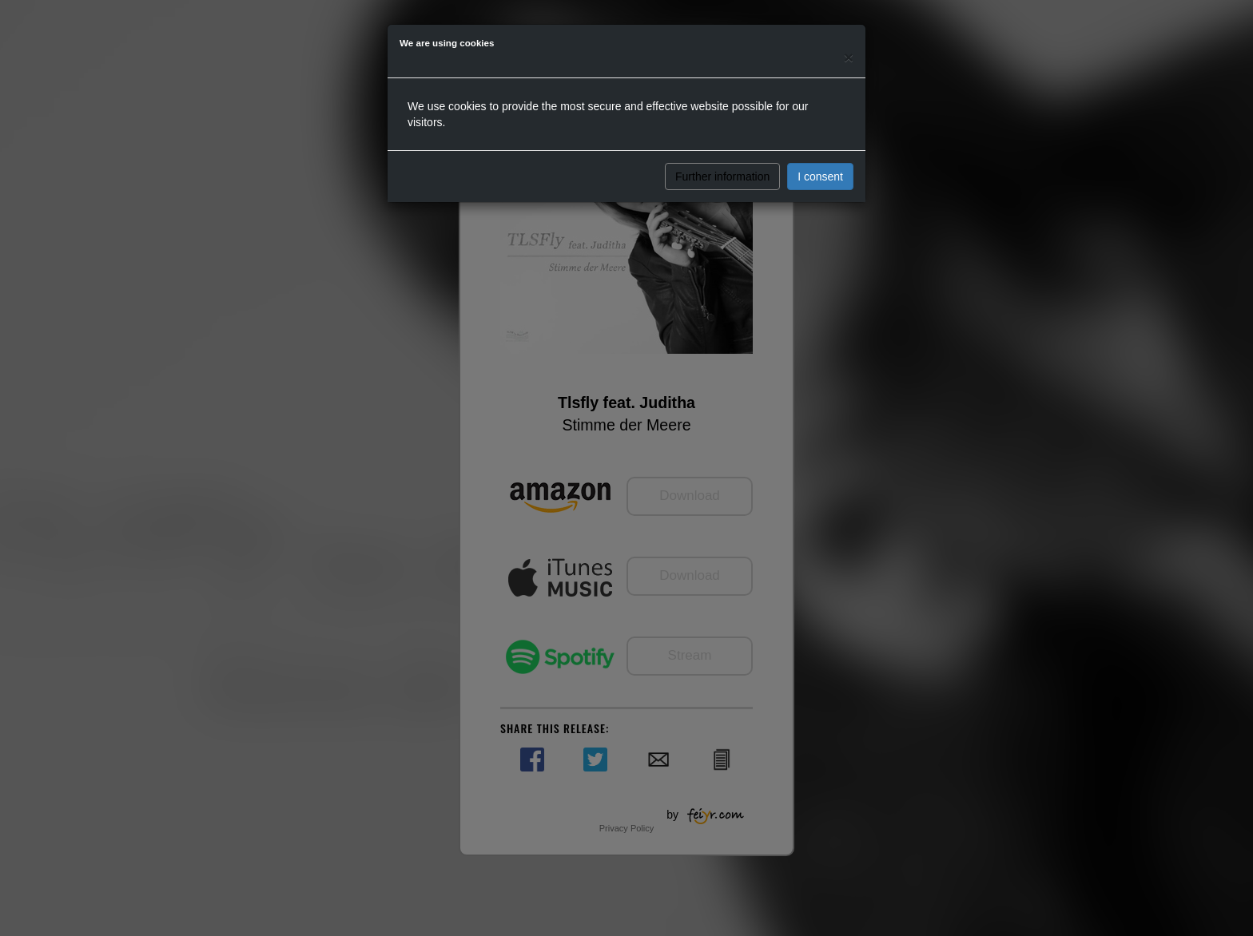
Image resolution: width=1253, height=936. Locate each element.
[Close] (848, 57)
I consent (820, 176)
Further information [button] (722, 176)
